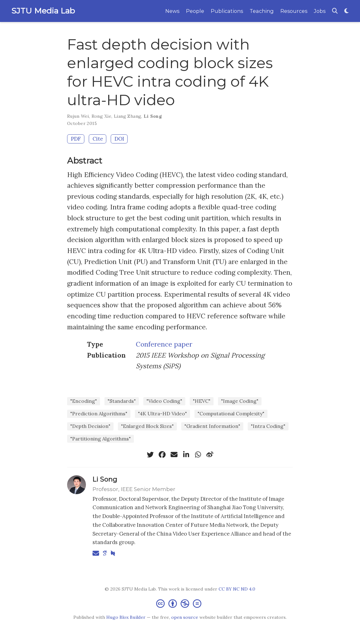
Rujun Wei (78, 116)
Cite (98, 138)
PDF (76, 138)
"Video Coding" (164, 401)
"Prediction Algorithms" (98, 413)
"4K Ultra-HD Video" (162, 413)
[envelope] (174, 454)
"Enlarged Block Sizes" (147, 426)
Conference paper (164, 344)
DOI (119, 138)
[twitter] (150, 454)
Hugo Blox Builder (126, 617)
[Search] (335, 11)
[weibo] (209, 454)
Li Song (153, 116)
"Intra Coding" (268, 426)
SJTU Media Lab (43, 10)
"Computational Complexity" (231, 413)
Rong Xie (101, 116)
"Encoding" (83, 401)
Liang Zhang (127, 116)
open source (184, 617)
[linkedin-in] (186, 454)
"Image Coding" (239, 401)
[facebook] (162, 454)
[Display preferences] (346, 11)
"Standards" (122, 401)
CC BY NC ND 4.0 (237, 589)
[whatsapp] (198, 454)
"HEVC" (201, 401)
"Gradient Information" (212, 426)
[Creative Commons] (180, 603)
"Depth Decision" (90, 426)
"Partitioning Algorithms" (100, 438)
